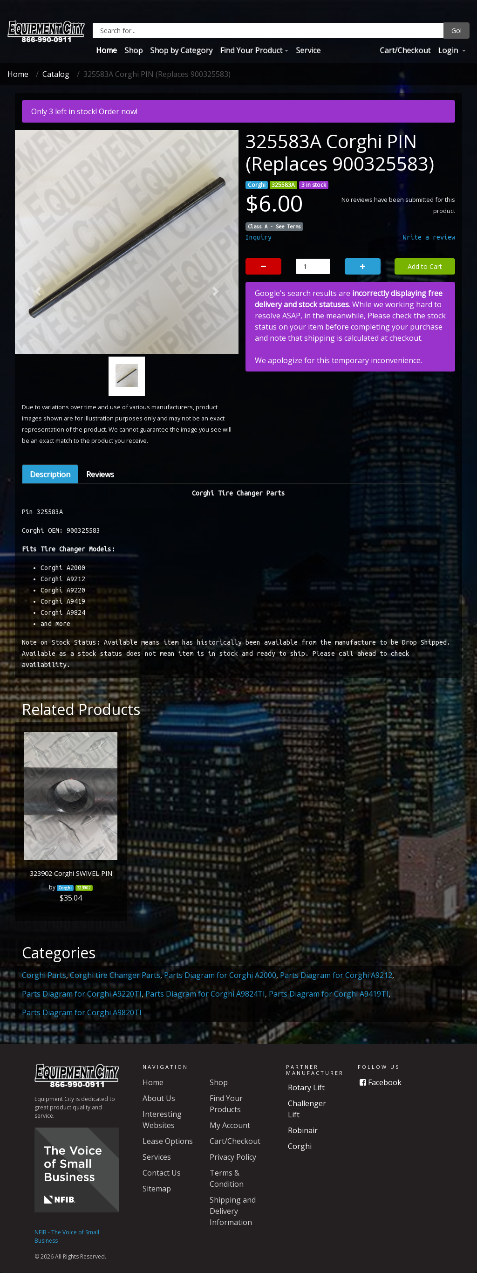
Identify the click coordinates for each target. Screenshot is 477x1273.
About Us (159, 1098)
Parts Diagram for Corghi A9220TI (82, 994)
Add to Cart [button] (425, 266)
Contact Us (162, 1173)
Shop (133, 50)
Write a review (429, 237)
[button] (38, 291)
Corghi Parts (44, 975)
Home (106, 50)
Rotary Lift (306, 1087)
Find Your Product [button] (251, 50)
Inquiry (258, 237)
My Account (230, 1125)
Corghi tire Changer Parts (115, 975)
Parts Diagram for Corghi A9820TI (82, 1012)
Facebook (381, 1082)
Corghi (300, 1146)
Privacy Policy (233, 1157)
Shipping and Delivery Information (233, 1211)
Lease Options (168, 1141)
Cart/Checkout (405, 50)
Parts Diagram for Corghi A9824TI (205, 994)
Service (308, 50)
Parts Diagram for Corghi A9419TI (328, 994)
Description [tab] (50, 474)
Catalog (55, 74)
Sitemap (157, 1189)
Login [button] (449, 50)
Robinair (303, 1130)
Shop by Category (181, 50)
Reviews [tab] (100, 474)
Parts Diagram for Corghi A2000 (220, 975)
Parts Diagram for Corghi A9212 (336, 975)
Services (157, 1157)
